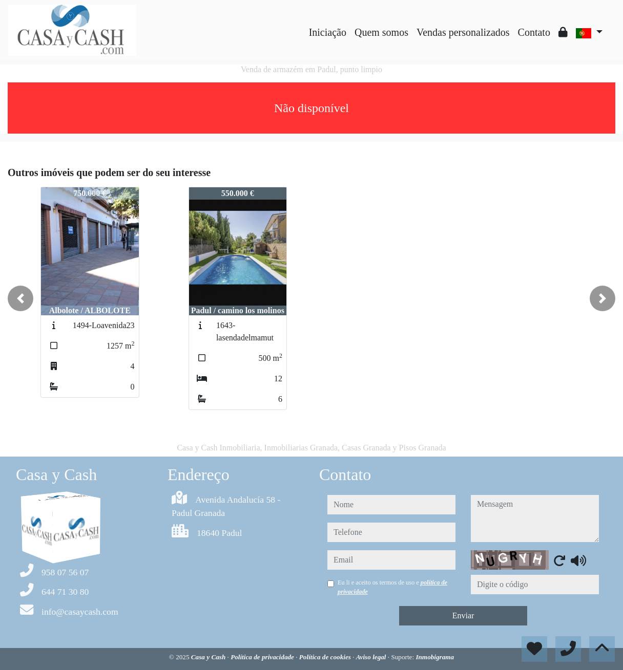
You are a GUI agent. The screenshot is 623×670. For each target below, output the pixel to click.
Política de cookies (325, 657)
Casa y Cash (209, 657)
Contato (534, 32)
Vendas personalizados (463, 32)
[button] (20, 298)
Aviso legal (372, 657)
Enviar (463, 615)
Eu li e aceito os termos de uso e (392, 587)
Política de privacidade (263, 657)
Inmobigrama (435, 657)
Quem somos (381, 32)
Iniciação (327, 32)
